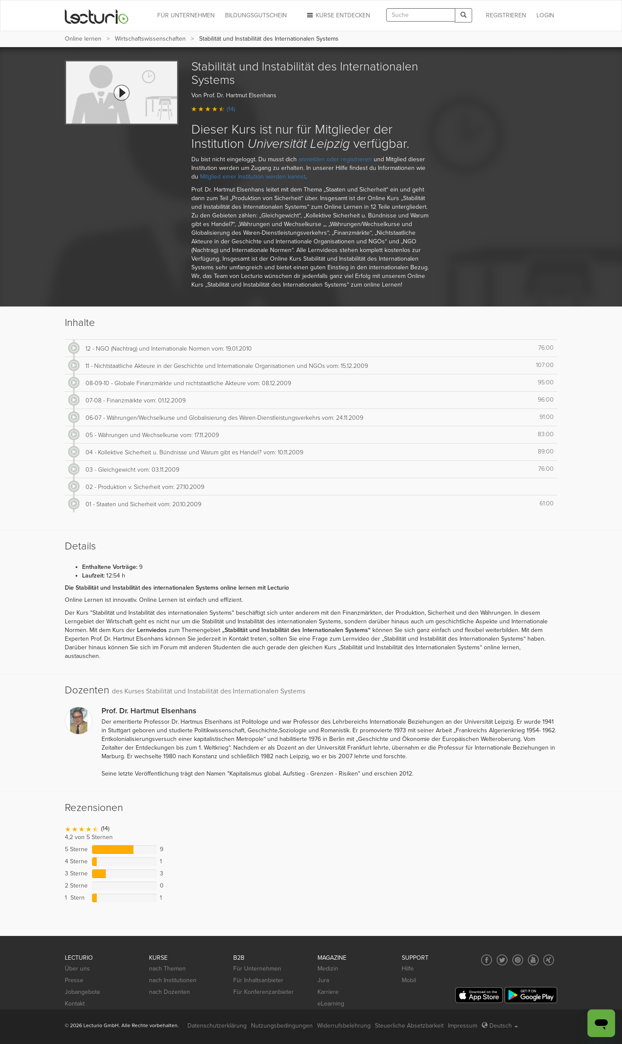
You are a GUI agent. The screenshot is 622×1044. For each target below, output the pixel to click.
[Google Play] (531, 995)
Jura (323, 980)
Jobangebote (82, 992)
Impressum (462, 1025)
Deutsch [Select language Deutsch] (500, 1025)
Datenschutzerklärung (217, 1025)
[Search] (463, 15)
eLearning (330, 1003)
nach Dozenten (169, 992)
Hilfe (408, 968)
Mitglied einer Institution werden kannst (252, 176)
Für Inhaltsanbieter (258, 980)
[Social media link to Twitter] (502, 960)
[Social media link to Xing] (548, 960)
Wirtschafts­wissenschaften (150, 38)
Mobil (409, 980)
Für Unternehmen (257, 968)
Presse (74, 980)
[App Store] (479, 995)
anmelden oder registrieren (335, 159)
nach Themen (167, 968)
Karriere (328, 992)
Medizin (327, 968)
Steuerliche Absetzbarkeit (409, 1025)
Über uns (77, 968)
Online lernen (83, 38)
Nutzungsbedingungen (282, 1025)
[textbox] (420, 15)
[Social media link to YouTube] (533, 960)
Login (545, 15)
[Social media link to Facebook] (486, 960)
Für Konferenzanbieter (263, 992)
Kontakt (75, 1003)
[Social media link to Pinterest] (517, 960)
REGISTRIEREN (506, 15)
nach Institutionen (173, 980)
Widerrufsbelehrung (344, 1025)
